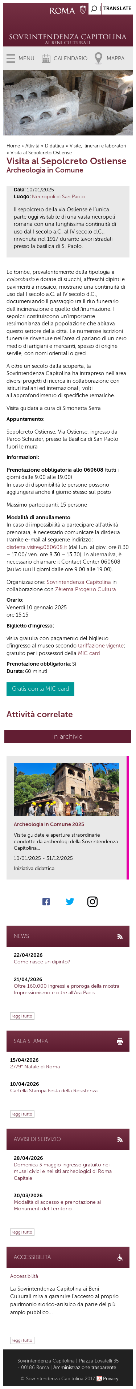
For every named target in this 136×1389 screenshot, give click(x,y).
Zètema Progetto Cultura (85, 589)
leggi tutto (22, 1016)
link (123, 872)
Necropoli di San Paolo (58, 197)
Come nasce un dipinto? (42, 962)
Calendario (70, 58)
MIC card (89, 653)
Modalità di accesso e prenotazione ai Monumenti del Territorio (57, 1205)
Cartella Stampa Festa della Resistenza (54, 1091)
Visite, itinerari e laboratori (98, 146)
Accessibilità (24, 1276)
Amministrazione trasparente (84, 1367)
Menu (26, 58)
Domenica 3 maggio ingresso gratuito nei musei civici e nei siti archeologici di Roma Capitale (63, 1171)
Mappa (115, 58)
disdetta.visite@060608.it (37, 547)
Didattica (54, 146)
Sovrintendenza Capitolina (79, 582)
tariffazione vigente (101, 645)
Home (13, 146)
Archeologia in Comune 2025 (49, 824)
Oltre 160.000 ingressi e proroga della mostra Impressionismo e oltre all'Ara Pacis (66, 989)
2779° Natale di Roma (35, 1067)
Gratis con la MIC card (40, 688)
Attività (32, 146)
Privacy (111, 1378)
